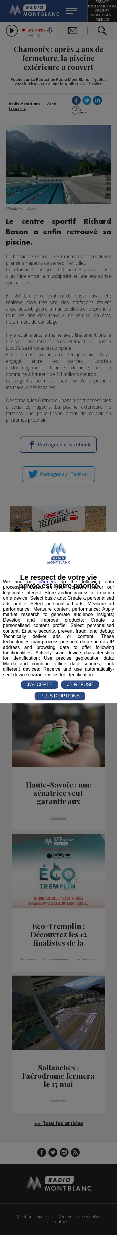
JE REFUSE (80, 684)
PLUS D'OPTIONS (60, 695)
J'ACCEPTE (40, 684)
